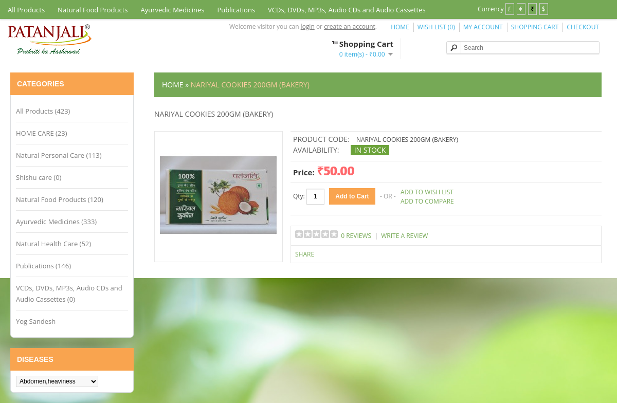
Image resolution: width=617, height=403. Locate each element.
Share (304, 254)
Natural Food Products (93, 9)
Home (400, 27)
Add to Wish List (427, 192)
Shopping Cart (535, 27)
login (308, 26)
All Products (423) (43, 111)
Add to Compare (427, 201)
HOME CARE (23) (41, 133)
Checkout (583, 27)
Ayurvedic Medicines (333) (56, 221)
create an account (349, 26)
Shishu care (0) (38, 177)
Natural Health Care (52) (53, 243)
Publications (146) (43, 265)
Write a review (404, 235)
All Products (26, 9)
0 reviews (356, 235)
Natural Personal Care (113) (59, 155)
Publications (236, 9)
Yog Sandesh (36, 321)
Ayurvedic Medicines (173, 9)
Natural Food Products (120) (59, 199)
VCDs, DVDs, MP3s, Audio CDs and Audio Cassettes (347, 9)
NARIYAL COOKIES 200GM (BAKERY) (250, 84)
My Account (483, 27)
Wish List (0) (436, 27)
